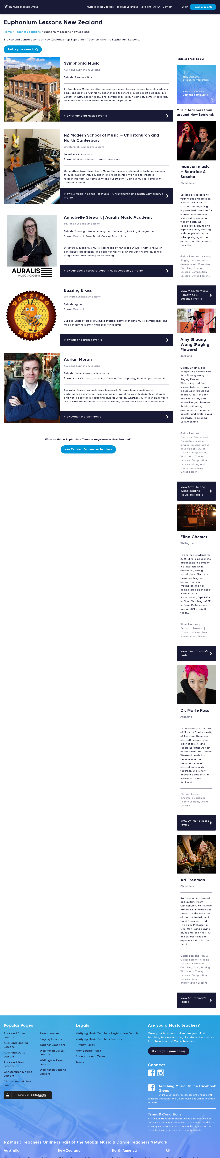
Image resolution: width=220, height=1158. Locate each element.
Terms (80, 1061)
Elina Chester (193, 536)
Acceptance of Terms (90, 1055)
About (156, 7)
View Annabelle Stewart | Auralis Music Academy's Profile (116, 270)
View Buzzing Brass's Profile (116, 339)
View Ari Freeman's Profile (196, 998)
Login (185, 7)
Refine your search (23, 49)
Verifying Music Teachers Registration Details (107, 1032)
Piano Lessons (49, 1032)
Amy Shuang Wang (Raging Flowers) (195, 344)
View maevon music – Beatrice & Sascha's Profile (196, 294)
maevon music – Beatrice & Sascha (195, 172)
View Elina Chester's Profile (196, 652)
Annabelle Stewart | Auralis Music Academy (108, 217)
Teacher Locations (127, 7)
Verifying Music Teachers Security (99, 1037)
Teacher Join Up (203, 7)
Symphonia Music (82, 63)
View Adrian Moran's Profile (116, 416)
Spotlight (145, 7)
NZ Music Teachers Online (21, 7)
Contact (167, 7)
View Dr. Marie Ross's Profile (196, 821)
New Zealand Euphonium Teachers (88, 448)
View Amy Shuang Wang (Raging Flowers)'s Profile (196, 490)
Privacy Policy (85, 1043)
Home (8, 32)
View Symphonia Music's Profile (116, 115)
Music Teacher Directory (100, 7)
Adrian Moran (78, 359)
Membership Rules (88, 1049)
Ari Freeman (192, 879)
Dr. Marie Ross (194, 709)
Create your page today (169, 1049)
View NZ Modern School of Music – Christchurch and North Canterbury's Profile (116, 195)
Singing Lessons (51, 1037)
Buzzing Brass (78, 290)
